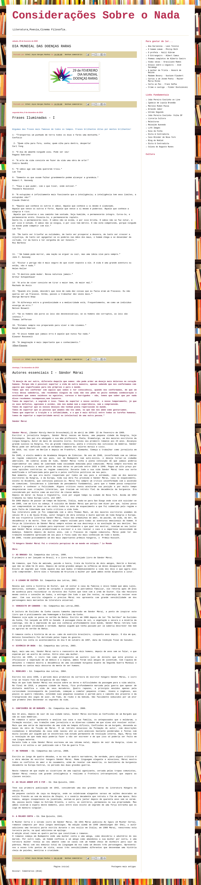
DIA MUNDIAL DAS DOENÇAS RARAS (41, 46)
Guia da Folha (155, 131)
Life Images (154, 128)
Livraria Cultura (157, 118)
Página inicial (61, 867)
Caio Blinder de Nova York (162, 137)
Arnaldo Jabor (155, 109)
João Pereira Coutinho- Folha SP (165, 115)
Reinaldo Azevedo (157, 125)
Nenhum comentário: (74, 55)
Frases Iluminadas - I (33, 118)
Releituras (153, 122)
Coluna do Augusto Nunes (161, 147)
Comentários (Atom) (32, 871)
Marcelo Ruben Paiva (158, 106)
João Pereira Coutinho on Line (164, 100)
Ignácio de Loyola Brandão (162, 103)
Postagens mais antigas (124, 867)
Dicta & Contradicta (158, 134)
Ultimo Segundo (156, 112)
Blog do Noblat (156, 140)
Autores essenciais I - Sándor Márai (47, 373)
